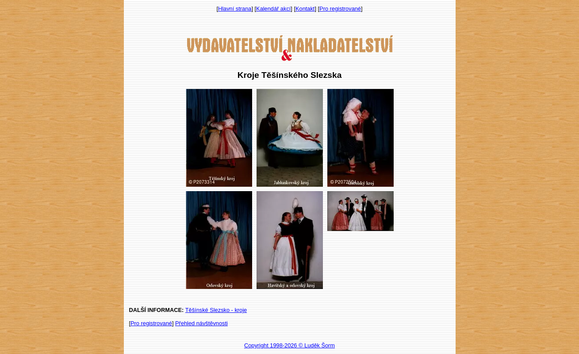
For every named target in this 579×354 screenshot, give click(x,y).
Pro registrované (340, 8)
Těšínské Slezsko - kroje (216, 310)
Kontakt (304, 8)
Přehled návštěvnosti (201, 323)
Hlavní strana (234, 8)
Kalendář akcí (273, 8)
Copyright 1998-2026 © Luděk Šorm (289, 345)
